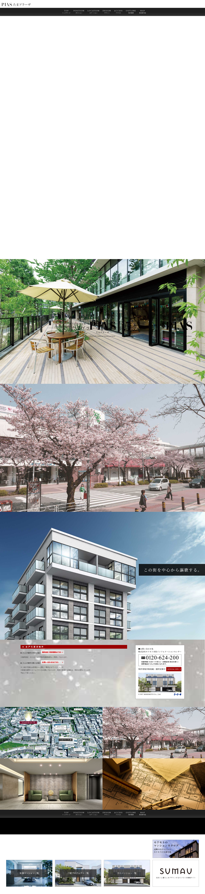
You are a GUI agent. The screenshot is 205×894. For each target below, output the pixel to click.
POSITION (78, 12)
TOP (66, 12)
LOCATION (93, 12)
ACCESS (118, 12)
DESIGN (107, 12)
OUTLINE (131, 12)
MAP (142, 12)
